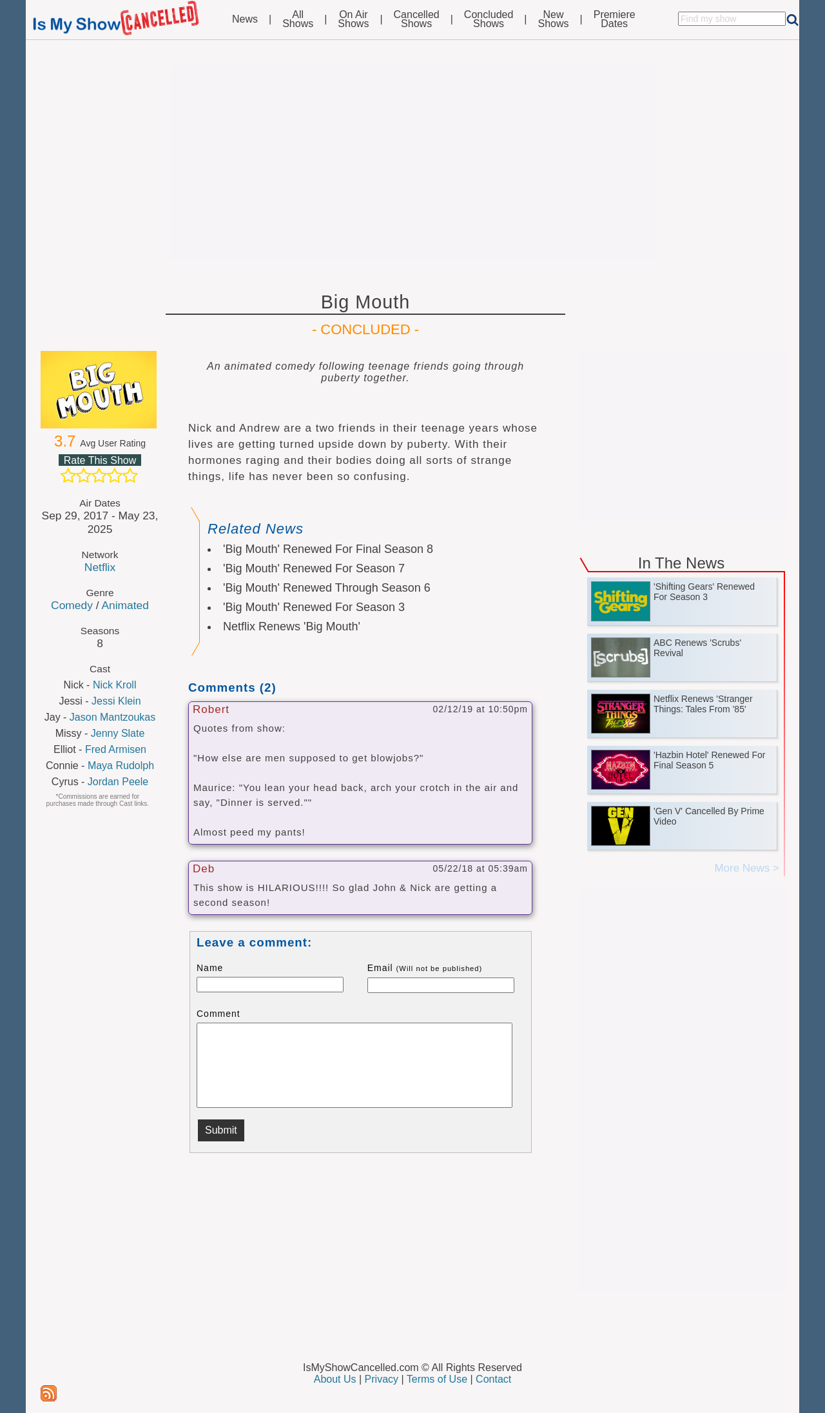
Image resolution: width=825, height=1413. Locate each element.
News (245, 19)
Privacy (381, 1379)
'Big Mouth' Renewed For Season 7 (314, 568)
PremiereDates (615, 19)
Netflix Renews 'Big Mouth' (291, 626)
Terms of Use (437, 1379)
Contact (493, 1379)
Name (210, 968)
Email (425, 968)
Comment (218, 1013)
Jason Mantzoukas (112, 717)
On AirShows (353, 19)
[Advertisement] (412, 162)
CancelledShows (417, 19)
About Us (335, 1379)
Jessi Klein (116, 701)
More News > (746, 868)
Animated (124, 605)
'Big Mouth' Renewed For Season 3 (314, 607)
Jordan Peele (118, 781)
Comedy (72, 605)
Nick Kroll (115, 684)
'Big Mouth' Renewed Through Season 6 (327, 587)
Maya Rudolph (121, 765)
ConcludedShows (489, 19)
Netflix (99, 567)
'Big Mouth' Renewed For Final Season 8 (328, 549)
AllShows (297, 19)
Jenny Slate (118, 733)
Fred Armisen (115, 749)
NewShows (553, 19)
